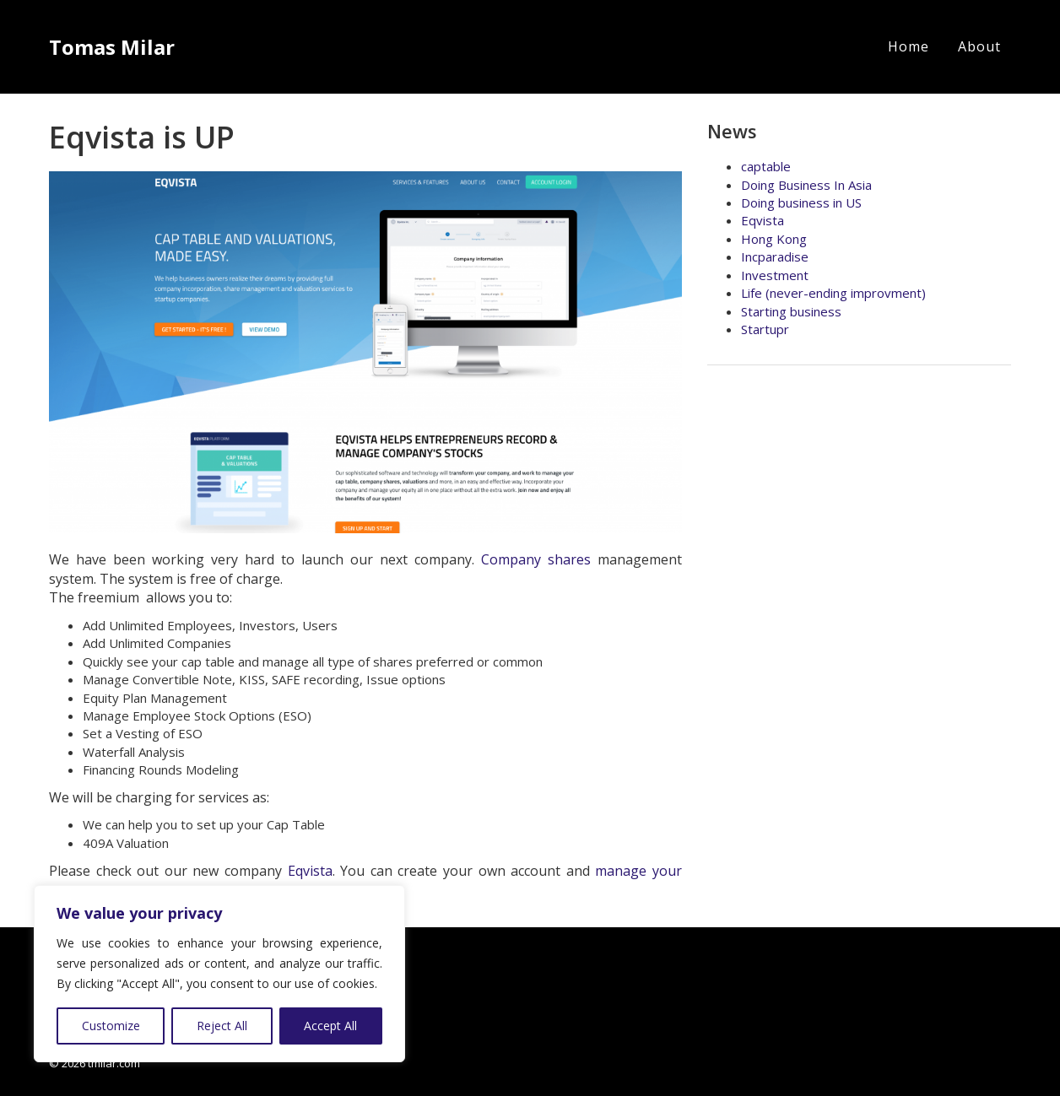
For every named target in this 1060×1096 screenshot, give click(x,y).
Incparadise (775, 256)
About (979, 46)
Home (908, 46)
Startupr (765, 329)
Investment (775, 275)
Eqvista (310, 870)
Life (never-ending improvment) (833, 292)
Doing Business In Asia (806, 184)
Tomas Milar (112, 47)
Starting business (791, 311)
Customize (111, 1026)
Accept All (330, 1026)
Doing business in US (801, 202)
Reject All (222, 1026)
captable (766, 166)
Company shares (536, 559)
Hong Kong (774, 238)
